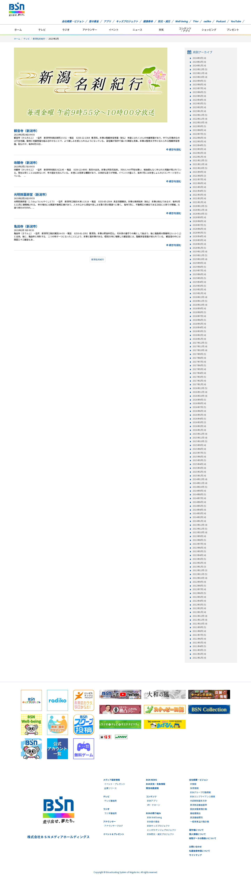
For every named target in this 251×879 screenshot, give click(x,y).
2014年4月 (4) (199, 509)
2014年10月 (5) (200, 486)
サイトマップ (195, 854)
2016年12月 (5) (200, 388)
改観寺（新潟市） (26, 162)
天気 (161, 29)
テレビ (42, 29)
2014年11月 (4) (200, 483)
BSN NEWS (151, 779)
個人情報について (197, 834)
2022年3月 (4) (199, 149)
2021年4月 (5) (199, 190)
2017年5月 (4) (199, 369)
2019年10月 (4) (200, 259)
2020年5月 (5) (199, 232)
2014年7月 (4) (199, 498)
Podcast (221, 21)
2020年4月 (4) (199, 236)
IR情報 (193, 783)
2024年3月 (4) (199, 58)
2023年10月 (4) (200, 77)
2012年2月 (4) (199, 608)
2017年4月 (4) (199, 373)
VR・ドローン (153, 804)
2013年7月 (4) (199, 543)
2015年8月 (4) (199, 449)
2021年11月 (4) (200, 164)
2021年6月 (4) (199, 183)
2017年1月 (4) (199, 384)
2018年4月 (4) (199, 327)
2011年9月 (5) (199, 627)
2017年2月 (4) (199, 380)
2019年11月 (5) (200, 255)
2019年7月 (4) (199, 270)
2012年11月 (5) (200, 574)
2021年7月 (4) (199, 179)
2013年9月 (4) (199, 536)
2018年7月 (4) (199, 316)
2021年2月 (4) (199, 198)
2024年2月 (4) (199, 61)
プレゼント (233, 29)
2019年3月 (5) (199, 285)
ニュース (137, 29)
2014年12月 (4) (200, 479)
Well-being (181, 21)
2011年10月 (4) (200, 623)
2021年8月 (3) (199, 175)
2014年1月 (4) (199, 521)
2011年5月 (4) (199, 642)
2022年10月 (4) (200, 122)
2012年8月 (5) (199, 585)
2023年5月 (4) (199, 96)
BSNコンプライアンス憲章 (202, 796)
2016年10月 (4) (200, 395)
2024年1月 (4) (199, 65)
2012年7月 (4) (199, 589)
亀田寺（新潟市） (26, 226)
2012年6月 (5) (199, 593)
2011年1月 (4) (199, 657)
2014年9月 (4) (199, 490)
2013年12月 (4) (200, 524)
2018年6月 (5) (199, 319)
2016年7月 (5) (199, 407)
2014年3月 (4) (199, 513)
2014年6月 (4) (199, 502)
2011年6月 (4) (199, 638)
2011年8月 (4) (199, 631)
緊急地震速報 (152, 788)
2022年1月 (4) (199, 156)
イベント (114, 29)
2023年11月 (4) (200, 73)
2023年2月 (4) (199, 107)
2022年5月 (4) (199, 141)
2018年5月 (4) (199, 323)
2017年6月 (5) (199, 365)
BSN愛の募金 (153, 821)
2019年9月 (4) (199, 263)
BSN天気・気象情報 (155, 783)
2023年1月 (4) (199, 111)
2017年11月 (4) (200, 346)
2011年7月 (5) (199, 634)
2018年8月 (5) (199, 312)
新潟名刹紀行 (39, 38)
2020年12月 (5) (200, 206)
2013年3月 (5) (199, 559)
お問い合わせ (195, 846)
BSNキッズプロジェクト (158, 825)
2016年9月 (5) (199, 399)
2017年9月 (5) (199, 354)
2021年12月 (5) (200, 160)
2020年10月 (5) (200, 213)
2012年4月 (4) (199, 600)
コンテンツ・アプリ (185, 30)
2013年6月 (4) (199, 547)
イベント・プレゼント (114, 783)
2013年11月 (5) (200, 528)
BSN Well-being (154, 817)
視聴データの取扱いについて (202, 838)
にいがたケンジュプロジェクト (161, 829)
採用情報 (194, 788)
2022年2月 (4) (199, 152)
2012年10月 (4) (200, 578)
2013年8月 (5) (199, 540)
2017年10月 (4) (200, 350)
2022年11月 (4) (200, 118)
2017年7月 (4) (199, 361)
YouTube (236, 21)
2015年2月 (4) (199, 471)
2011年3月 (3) (199, 650)
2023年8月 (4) (199, 84)
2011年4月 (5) (199, 646)
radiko (207, 21)
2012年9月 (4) (199, 581)
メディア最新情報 (111, 779)
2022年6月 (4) (199, 137)
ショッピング (209, 29)
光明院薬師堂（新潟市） (31, 194)
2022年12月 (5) (200, 115)
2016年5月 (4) (199, 414)
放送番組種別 (196, 817)
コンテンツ (151, 796)
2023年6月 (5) (199, 92)
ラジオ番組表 (110, 813)
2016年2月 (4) (199, 426)
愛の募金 (94, 21)
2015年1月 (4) (199, 475)
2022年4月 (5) (199, 145)
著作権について (196, 829)
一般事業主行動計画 (199, 821)
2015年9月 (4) (199, 445)
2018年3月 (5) (199, 331)
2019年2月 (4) (199, 289)
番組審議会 (195, 813)
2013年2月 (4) (199, 562)
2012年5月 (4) (199, 597)
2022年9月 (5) (199, 126)
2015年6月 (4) (199, 456)
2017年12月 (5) (200, 342)
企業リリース (110, 788)
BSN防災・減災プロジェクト (160, 834)
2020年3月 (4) (199, 240)
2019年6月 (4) (199, 274)
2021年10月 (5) (200, 168)
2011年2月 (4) (199, 653)
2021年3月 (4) (199, 194)
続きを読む (175, 149)
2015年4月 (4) (199, 464)
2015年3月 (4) (199, 467)
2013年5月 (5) (199, 551)
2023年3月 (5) (199, 103)
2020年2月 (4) (199, 244)
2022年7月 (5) (199, 134)
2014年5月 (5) (199, 505)
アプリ (107, 21)
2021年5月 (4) (199, 187)
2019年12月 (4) (200, 251)
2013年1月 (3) (199, 566)
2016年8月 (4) (199, 403)
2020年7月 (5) (199, 225)
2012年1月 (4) (199, 612)
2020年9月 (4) (199, 217)
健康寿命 (148, 21)
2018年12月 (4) (200, 297)
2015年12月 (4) (200, 433)
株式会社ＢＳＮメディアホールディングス (58, 836)
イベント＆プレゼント (113, 834)
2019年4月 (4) (199, 282)
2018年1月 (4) (199, 338)
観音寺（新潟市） (26, 130)
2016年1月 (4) (199, 430)
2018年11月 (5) (200, 301)
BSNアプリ (152, 800)
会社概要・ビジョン (73, 21)
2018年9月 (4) (199, 308)
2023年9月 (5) (199, 80)
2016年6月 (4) (199, 411)
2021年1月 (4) (199, 202)
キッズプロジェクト (127, 21)
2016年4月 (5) (199, 418)
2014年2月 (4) (199, 517)
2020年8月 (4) (199, 221)
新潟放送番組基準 (198, 804)
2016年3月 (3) (199, 422)
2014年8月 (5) (199, 494)
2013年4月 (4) (199, 555)
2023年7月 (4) (199, 88)
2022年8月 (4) (199, 130)
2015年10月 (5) (200, 441)
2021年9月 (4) (199, 171)
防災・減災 (164, 21)
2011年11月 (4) (200, 619)
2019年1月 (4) (199, 293)
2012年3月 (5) (199, 604)
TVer (195, 21)
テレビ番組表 (110, 800)
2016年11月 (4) (200, 392)
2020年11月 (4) (200, 209)
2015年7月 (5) (199, 452)
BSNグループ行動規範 (200, 792)
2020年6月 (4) (199, 228)
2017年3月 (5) (199, 376)
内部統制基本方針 (198, 800)
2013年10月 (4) (200, 532)
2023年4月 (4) (199, 99)
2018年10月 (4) (200, 304)
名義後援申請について (199, 850)
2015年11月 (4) (200, 437)
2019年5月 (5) (199, 278)
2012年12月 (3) (200, 570)
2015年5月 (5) (199, 460)
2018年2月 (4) (199, 335)
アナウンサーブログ (113, 825)
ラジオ (66, 29)
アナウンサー (89, 29)
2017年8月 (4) (199, 357)
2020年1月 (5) (199, 247)
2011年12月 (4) (200, 615)
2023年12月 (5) (200, 69)
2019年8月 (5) (199, 266)
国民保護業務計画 (198, 808)
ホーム (18, 29)
